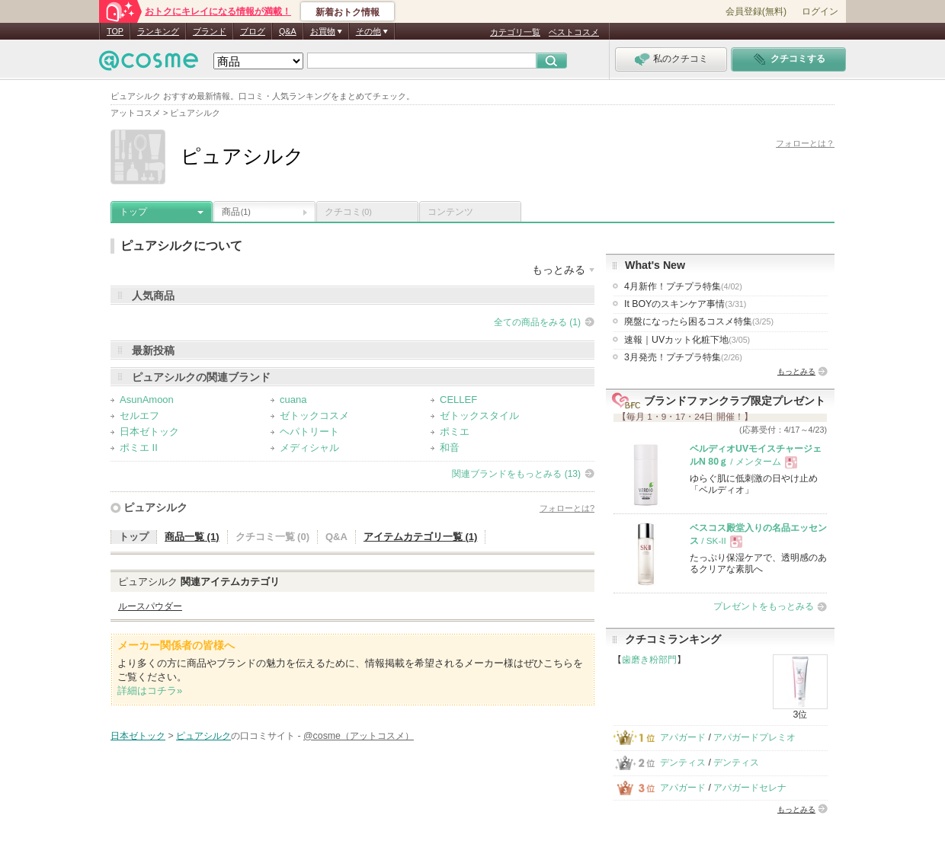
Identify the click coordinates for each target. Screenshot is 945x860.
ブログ (252, 31)
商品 (236, 211)
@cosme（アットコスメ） (358, 736)
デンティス (683, 762)
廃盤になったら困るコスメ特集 (699, 321)
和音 (450, 447)
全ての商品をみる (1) (537, 322)
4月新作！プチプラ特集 (683, 286)
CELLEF (458, 399)
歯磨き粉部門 (649, 659)
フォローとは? (567, 508)
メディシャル (309, 447)
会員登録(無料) (756, 11)
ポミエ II (139, 447)
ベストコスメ (574, 32)
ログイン (820, 11)
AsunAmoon (147, 399)
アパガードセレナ (749, 787)
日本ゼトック (149, 431)
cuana (293, 399)
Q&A (287, 31)
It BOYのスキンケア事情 (685, 304)
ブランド (209, 31)
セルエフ (139, 415)
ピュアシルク (155, 507)
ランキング (158, 31)
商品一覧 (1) (192, 536)
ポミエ (454, 431)
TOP (115, 31)
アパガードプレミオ (754, 737)
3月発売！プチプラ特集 (683, 357)
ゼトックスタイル (479, 415)
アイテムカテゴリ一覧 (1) (421, 536)
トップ (133, 211)
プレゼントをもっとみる (763, 606)
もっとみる (796, 371)
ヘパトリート (309, 431)
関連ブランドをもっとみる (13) (516, 473)
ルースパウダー (150, 606)
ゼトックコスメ (314, 415)
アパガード (683, 737)
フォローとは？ (805, 143)
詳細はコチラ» (149, 690)
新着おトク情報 (348, 12)
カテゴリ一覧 (515, 32)
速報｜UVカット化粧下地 (687, 339)
